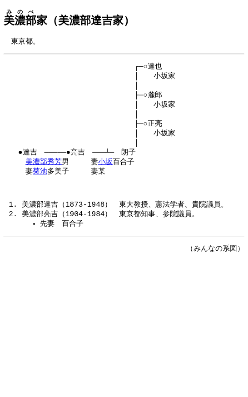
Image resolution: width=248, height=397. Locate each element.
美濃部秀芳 (43, 172)
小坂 (105, 172)
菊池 (40, 183)
